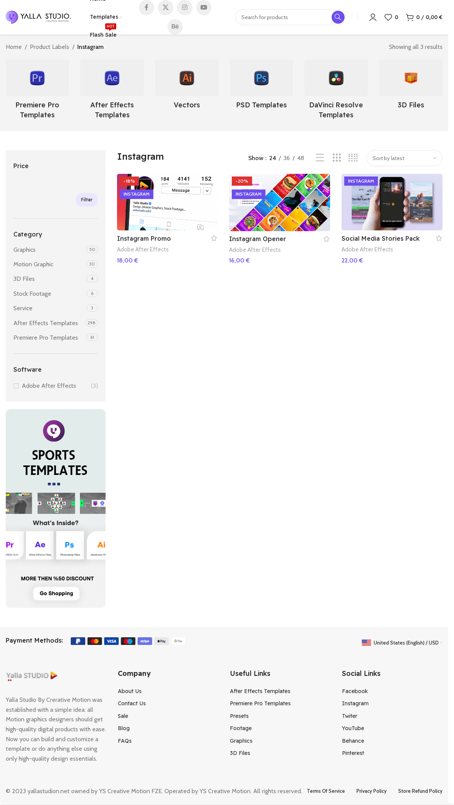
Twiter (349, 716)
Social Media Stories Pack (381, 238)
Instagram (355, 703)
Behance (353, 740)
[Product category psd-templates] (261, 87)
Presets (239, 716)
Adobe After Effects (49, 385)
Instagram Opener (257, 239)
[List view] (319, 158)
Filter (87, 199)
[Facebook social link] (146, 7)
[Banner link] (56, 508)
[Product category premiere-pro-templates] (37, 91)
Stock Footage (32, 293)
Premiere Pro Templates (45, 337)
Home (14, 46)
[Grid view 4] (353, 158)
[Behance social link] (175, 26)
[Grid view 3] (336, 158)
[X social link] (165, 7)
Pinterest (353, 753)
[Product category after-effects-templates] (111, 91)
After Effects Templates (45, 323)
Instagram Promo (144, 238)
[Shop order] (404, 158)
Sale (123, 716)
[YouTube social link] (204, 7)
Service (23, 308)
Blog (124, 728)
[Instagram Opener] (279, 202)
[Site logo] (38, 16)
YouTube (353, 728)
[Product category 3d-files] (411, 87)
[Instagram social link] (184, 7)
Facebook (355, 691)
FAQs (125, 740)
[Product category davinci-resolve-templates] (336, 91)
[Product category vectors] (186, 87)
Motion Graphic (33, 264)
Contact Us (132, 703)
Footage (241, 728)
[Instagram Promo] (167, 202)
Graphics (24, 249)
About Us (130, 691)
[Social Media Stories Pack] (392, 202)
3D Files (24, 278)
